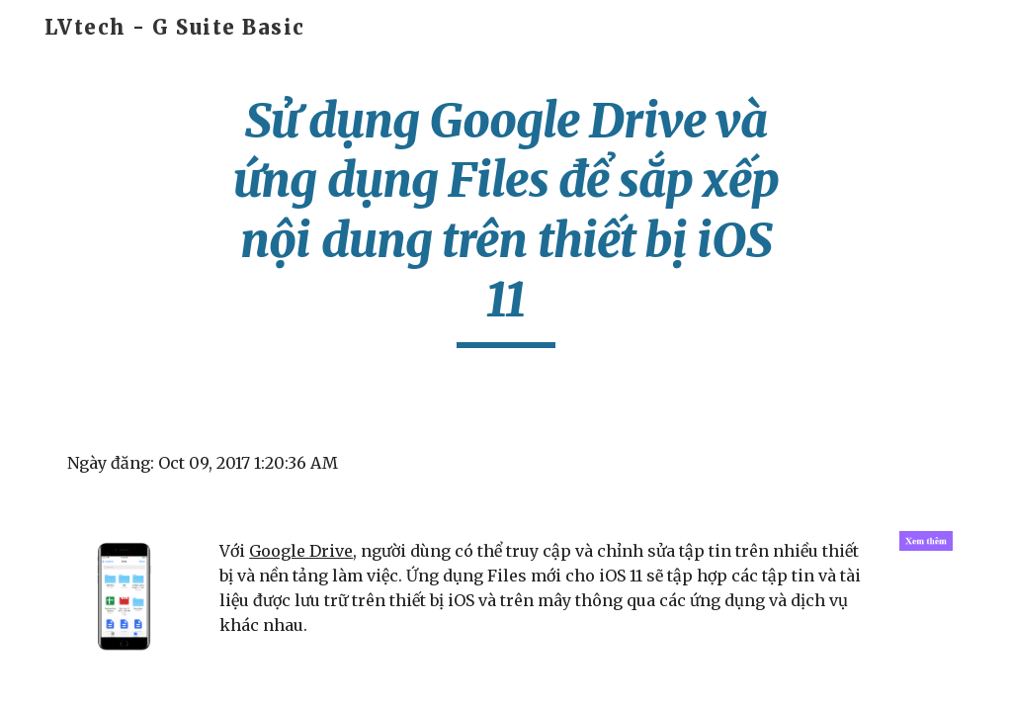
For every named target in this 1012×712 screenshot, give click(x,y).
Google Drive (301, 551)
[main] (505, 219)
